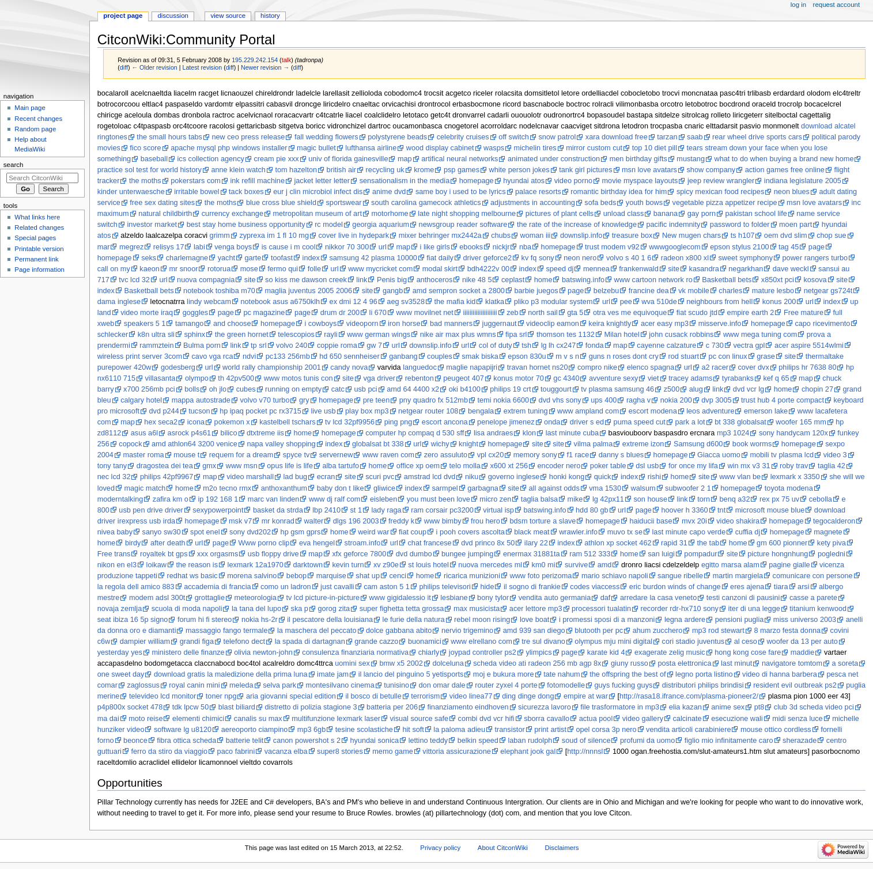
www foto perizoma (541, 576)
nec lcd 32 (114, 477)
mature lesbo (773, 291)
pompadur (700, 554)
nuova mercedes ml (490, 565)
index (311, 258)
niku (471, 477)
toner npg (221, 696)
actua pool (596, 719)
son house (650, 499)
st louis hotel (428, 565)
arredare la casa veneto (658, 598)
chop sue (831, 236)
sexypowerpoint (217, 510)
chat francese (429, 543)
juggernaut (499, 324)
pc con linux (728, 356)
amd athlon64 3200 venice (194, 444)
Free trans (114, 554)
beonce (135, 741)
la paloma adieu (459, 730)
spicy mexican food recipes (720, 192)
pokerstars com (196, 181)
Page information (39, 269)
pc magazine (264, 313)
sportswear (344, 203)
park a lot (690, 422)
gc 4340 (566, 378)
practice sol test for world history (149, 170)
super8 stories (340, 751)
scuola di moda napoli (187, 609)
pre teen (376, 400)
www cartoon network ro (653, 280)
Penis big (392, 280)
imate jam (333, 674)
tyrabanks (738, 378)
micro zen (495, 499)
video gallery (642, 719)
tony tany (112, 466)
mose (249, 269)
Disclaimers (562, 847)
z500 (672, 389)
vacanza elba (286, 751)
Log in (798, 4)
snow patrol (557, 137)
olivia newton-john (263, 652)
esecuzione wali (737, 719)
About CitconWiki (503, 847)
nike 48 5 (477, 280)
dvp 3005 (716, 400)
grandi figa (197, 641)
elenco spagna (651, 367)
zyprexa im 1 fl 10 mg (274, 236)
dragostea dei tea (165, 466)
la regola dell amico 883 (136, 587)
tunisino (396, 685)
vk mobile (693, 291)
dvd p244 (164, 411)
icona (196, 422)
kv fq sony (537, 258)
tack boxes (246, 192)
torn (703, 499)
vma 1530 (605, 488)
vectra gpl (749, 345)
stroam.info (363, 543)
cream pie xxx (276, 159)
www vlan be (740, 477)
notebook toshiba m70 (219, 291)
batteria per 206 (392, 707)
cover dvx (753, 367)
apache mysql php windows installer (229, 148)
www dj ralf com (335, 499)
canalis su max (258, 719)
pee (626, 302)
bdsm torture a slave (542, 521)
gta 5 (575, 313)
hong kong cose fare (748, 652)
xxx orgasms (217, 554)
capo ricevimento (822, 324)
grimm (220, 236)
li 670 (378, 313)
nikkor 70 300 (347, 247)
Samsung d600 (698, 444)
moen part (795, 225)
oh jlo (217, 389)
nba (525, 247)
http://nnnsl (585, 751)
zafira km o (170, 499)
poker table (608, 466)
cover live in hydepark (353, 236)
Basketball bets (726, 280)
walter (313, 521)
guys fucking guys (623, 685)
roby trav (794, 466)
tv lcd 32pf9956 (350, 422)
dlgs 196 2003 (356, 521)
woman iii (535, 236)
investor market (152, 225)
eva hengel (317, 543)
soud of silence (586, 741)
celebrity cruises (463, 137)
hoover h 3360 (684, 510)
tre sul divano (543, 641)
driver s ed (587, 422)
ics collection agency (210, 159)
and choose (232, 324)
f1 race (577, 455)
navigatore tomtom (792, 663)
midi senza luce (797, 719)
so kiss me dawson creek (306, 280)
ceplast (512, 280)
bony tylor (493, 598)
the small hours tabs (169, 137)
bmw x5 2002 (400, 663)
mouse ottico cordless (775, 730)
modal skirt (440, 269)
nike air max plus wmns (458, 335)
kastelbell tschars (287, 422)
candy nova (349, 367)
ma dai (108, 719)
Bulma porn (202, 345)
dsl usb (647, 466)
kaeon (149, 269)
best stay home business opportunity (246, 225)
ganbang (403, 356)
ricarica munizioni (472, 576)
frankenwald (638, 269)
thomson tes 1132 (565, 335)
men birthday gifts (638, 159)
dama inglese (119, 302)
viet (653, 378)
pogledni (831, 554)
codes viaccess (594, 587)
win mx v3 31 (748, 466)
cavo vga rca (212, 356)
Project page (122, 15)
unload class (623, 214)
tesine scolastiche (364, 730)
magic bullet (316, 148)
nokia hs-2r (259, 620)
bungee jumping (467, 554)
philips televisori (445, 587)
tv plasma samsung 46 (617, 389)
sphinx (194, 335)
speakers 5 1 (145, 324)
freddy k (401, 521)
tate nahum (561, 674)
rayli (330, 335)
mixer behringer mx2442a (440, 236)
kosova (814, 280)
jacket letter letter (322, 181)
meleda (241, 685)
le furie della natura (414, 620)
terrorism (425, 696)
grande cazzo (376, 641)
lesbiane (453, 598)
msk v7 (240, 521)
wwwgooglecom (675, 247)
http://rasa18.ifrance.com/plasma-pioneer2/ (688, 696)
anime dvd (389, 192)
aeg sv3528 (406, 302)
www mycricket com (380, 269)
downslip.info (581, 236)
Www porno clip (264, 543)
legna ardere (684, 620)
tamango (189, 324)
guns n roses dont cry (624, 356)
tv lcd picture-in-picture (323, 598)
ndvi (249, 356)
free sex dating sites (162, 203)
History (270, 15)
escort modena (653, 411)
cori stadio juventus (693, 641)
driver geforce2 (487, 258)
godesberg (178, 367)
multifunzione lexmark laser (336, 719)
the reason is (197, 565)
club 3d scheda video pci (814, 707)
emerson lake (766, 411)
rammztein (156, 345)
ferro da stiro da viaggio (169, 751)
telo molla (465, 466)
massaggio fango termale (226, 631)
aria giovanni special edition (291, 696)
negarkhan (745, 269)
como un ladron (285, 587)
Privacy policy (440, 847)
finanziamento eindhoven (468, 707)
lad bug (296, 477)
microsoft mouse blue (770, 510)
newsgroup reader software (463, 225)
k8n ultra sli (156, 335)
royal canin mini (194, 685)
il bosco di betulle (373, 696)
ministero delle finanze (188, 652)
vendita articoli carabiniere (688, 730)
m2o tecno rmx (227, 488)
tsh (526, 345)
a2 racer (714, 367)
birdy (133, 543)
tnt (721, 510)
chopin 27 (817, 389)
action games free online (785, 170)
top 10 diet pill (654, 148)
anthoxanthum (284, 488)
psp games (461, 170)
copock (130, 444)
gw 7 (374, 345)
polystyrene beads (397, 137)
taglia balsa (539, 499)
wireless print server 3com (139, 356)
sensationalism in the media (405, 181)
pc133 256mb (288, 356)
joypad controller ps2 (482, 652)
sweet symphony (746, 258)
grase (766, 356)
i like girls (435, 247)
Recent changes (38, 118)
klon (529, 433)
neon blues (792, 192)
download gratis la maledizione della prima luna (231, 674)
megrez (131, 247)
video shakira (737, 521)
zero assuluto (445, 455)
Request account (836, 4)
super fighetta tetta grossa (402, 609)
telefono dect (244, 641)
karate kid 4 (606, 652)
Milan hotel (621, 335)
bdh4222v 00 (488, 269)
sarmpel (445, 488)
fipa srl (516, 335)
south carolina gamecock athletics (426, 203)
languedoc (420, 367)
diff (124, 67)
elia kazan (685, 707)
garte (253, 258)
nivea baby (115, 532)
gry (304, 400)
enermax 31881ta (531, 554)
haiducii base (650, 521)
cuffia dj (748, 532)
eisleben (383, 499)
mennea (596, 269)
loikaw (156, 565)
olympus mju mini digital (613, 641)
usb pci (365, 389)
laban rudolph (530, 741)
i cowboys (321, 324)
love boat (535, 620)
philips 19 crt (510, 389)
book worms (752, 444)
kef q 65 (776, 378)
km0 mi (543, 565)
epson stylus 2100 (739, 247)
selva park (279, 685)
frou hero (485, 521)
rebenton (419, 378)
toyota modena (789, 488)
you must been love (438, 499)
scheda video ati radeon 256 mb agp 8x (537, 663)
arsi (803, 587)
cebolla (820, 499)
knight (468, 444)
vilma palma (593, 444)
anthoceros (435, 280)
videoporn (362, 324)
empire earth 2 (750, 313)
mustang (691, 159)
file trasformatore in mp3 (619, 707)
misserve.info (720, 324)
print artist (550, 730)
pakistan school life (756, 214)
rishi (654, 477)
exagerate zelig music (669, 652)
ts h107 (743, 236)
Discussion (172, 15)
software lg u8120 (182, 730)
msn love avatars (649, 170)
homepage (476, 181)
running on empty (293, 389)
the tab (708, 543)
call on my (113, 269)
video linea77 (471, 696)
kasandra (704, 269)
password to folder (740, 225)
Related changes (39, 227)
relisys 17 (168, 247)
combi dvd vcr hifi (486, 719)
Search (13, 164)
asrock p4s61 (189, 433)
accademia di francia (217, 587)
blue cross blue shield (281, 203)
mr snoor (183, 269)
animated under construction (554, 159)
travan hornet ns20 (537, 367)
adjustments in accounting (532, 203)
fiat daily (439, 258)
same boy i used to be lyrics (460, 192)
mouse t (186, 455)
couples (439, 356)
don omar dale (442, 685)
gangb (393, 291)
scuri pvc (379, 477)
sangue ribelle (680, 576)
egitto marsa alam (730, 565)
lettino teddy (428, 741)
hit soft (413, 730)
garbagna (482, 488)
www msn (242, 466)
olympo (197, 378)
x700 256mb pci (149, 389)
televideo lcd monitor (162, 696)
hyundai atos (524, 181)
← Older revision (154, 67)
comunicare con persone (813, 576)
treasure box (632, 236)
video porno (573, 181)
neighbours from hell (719, 302)
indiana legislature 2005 (802, 181)
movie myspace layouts (640, 181)
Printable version (38, 248)
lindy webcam (209, 302)
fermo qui (282, 269)
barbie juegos (536, 291)
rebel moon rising (482, 620)
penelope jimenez (505, 422)
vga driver (379, 378)
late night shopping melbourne (467, 214)
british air (341, 170)
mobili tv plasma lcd (782, 455)
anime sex (727, 707)
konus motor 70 (518, 378)
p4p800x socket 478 (130, 707)
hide (487, 587)
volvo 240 (291, 345)
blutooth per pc (599, 631)
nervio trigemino (467, 631)
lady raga (386, 510)
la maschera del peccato (317, 631)
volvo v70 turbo (264, 400)
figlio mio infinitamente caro (729, 741)
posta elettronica (684, 663)
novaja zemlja (119, 609)
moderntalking (120, 499)
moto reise (145, 719)
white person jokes (519, 170)
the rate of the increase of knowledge (577, 225)
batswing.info (583, 280)
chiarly (429, 652)
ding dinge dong (528, 696)
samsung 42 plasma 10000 (373, 258)
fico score (145, 148)
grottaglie (210, 598)
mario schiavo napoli (614, 576)
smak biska (480, 356)
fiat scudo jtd (697, 313)
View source (228, 15)
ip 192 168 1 (218, 499)
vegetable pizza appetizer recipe (724, 203)
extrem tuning (526, 411)
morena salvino (252, 576)
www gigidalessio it (400, 598)
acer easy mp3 (665, 324)
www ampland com (588, 411)
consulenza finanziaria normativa (355, 652)
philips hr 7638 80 (807, 367)
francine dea (649, 291)
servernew (336, 455)
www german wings (378, 335)
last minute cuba (572, 433)
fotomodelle (566, 685)
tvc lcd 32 (134, 280)
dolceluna (447, 663)
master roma (143, 455)
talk (287, 59)
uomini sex (352, 663)
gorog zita (334, 609)
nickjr (501, 247)
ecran (326, 477)
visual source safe (419, 719)
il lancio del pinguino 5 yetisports (411, 674)
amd (605, 565)
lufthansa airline (370, 148)
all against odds (554, 488)
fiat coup (412, 532)
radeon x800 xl (685, 258)
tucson (199, 411)
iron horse (404, 324)
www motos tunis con (298, 378)
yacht (226, 258)
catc (338, 389)
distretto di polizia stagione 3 (310, 707)
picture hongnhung (777, 554)
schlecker (113, 335)
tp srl (259, 345)
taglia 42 (831, 466)
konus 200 (779, 302)
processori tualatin (601, 609)
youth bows (644, 203)
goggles (195, 313)
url (383, 247)
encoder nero (559, 466)
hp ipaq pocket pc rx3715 (260, 411)
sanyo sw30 (161, 532)
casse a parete (813, 598)
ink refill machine (257, 181)
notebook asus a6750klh (280, 302)
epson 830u (527, 356)
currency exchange (232, 214)
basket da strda (278, 510)
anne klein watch (238, 170)
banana (665, 214)
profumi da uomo (647, 741)
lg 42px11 (608, 499)
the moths (145, 181)
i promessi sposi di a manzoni (607, 620)
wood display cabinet (440, 148)
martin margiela (738, 576)
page (816, 247)
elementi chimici (198, 719)
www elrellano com (481, 641)
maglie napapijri (471, 367)
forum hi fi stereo (204, 620)
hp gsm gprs (301, 532)
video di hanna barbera (779, 674)
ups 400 (604, 400)
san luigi (661, 554)
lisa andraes (493, 433)
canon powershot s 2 (307, 741)
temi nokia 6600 (504, 400)
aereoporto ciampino (254, 730)
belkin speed (478, 741)
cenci (398, 576)
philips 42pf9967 (166, 477)
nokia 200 (676, 400)
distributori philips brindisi (703, 685)
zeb (512, 313)
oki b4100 (465, 389)
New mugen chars (691, 236)
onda (552, 422)
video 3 (835, 455)
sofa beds (600, 203)
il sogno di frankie (532, 587)
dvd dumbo (414, 554)
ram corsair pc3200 (442, 510)
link (361, 280)
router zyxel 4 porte (506, 685)
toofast (282, 258)
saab (695, 137)
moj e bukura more (503, 674)
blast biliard (236, 707)
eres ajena (747, 587)
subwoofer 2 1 (688, 488)
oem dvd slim (785, 236)
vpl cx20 (490, 455)
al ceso (745, 641)
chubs (501, 236)
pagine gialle (789, 565)
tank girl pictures (585, 170)
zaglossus (143, 685)
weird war (373, 532)
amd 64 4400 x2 (413, 389)
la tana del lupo (256, 609)
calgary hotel (141, 400)
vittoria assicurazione (456, 751)
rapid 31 (674, 543)
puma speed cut (640, 422)
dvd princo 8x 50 (488, 543)
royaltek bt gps (164, 554)
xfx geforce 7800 (359, 554)
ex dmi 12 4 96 (353, 302)
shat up (368, 576)
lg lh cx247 (558, 345)
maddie (803, 652)
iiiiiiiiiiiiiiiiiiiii (480, 313)
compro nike (597, 367)
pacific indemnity (674, 225)
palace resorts (538, 192)
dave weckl (791, 269)
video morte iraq (146, 313)
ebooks (471, 247)
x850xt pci (777, 280)
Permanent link (36, 259)
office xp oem (418, 466)
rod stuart (683, 356)
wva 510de (659, 302)
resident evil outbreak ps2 (795, 685)
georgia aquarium (380, 225)
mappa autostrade (201, 400)
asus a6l (144, 433)
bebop (296, 576)
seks (148, 258)
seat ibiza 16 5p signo (132, 620)
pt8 (759, 707)
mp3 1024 (733, 433)
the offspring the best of (627, 674)
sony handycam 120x (793, 433)
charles (730, 291)
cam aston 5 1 (387, 587)
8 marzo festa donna (787, 631)
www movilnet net (424, 313)
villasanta (160, 378)
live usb (323, 411)
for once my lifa (693, 466)
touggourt (556, 389)
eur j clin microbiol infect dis (317, 192)
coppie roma (337, 345)
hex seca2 (160, 422)
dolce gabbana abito (399, 631)
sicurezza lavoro (544, 707)
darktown (307, 565)
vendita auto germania (555, 598)
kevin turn (348, 565)
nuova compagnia (206, 280)
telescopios (296, 335)
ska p (299, 609)
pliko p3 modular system (553, 302)
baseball (154, 159)
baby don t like (340, 488)
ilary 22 (536, 543)
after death (168, 543)
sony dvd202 (250, 532)
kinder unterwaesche (131, 192)
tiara (781, 587)
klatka (494, 302)
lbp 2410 (326, 510)
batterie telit (245, 741)
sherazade (800, 741)
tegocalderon (834, 521)
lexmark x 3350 (795, 477)
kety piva (831, 543)
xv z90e (386, 565)
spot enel (205, 532)
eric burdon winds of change (675, 587)
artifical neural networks (459, 159)
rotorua (218, 269)
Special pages (35, 237)
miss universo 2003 (804, 620)
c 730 (715, 345)
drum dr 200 (340, 313)
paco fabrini (236, 751)
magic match (145, 488)
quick (602, 477)
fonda (594, 345)
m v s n (567, 356)
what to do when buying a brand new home (784, 159)
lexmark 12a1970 (256, 565)
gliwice (384, 488)
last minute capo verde (689, 532)
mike (575, 499)
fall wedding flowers (326, 137)
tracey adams (690, 378)
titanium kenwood (817, 609)
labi (199, 247)
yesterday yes (119, 652)
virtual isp (498, 510)
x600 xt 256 (509, 466)
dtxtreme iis (265, 433)
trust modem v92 (612, 247)
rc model (329, 225)
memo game (392, 751)
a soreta (845, 663)
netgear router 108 (428, 411)
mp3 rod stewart (718, 631)
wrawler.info (578, 532)
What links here (37, 217)
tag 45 (788, 247)
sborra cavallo (546, 719)
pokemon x (232, 422)
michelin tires (535, 148)
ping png (398, 422)
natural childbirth (165, 214)
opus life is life (290, 466)
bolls (191, 389)
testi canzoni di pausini (743, 598)
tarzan (667, 137)
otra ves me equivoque (630, 313)
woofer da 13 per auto (801, 641)
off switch (513, 137)
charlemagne (187, 258)
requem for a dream (241, 455)
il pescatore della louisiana (330, 620)
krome (424, 170)
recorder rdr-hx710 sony (680, 609)
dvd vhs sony (560, 400)
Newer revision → (265, 67)
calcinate (687, 719)
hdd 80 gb (592, 510)
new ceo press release (248, 137)
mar (103, 247)
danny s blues (621, 455)
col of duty (495, 345)
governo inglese (514, 477)
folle (314, 269)
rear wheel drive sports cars (757, 137)
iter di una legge (754, 609)
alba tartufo (340, 466)
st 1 (355, 510)
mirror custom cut (594, 148)
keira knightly (609, 324)
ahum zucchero (658, 631)
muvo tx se (625, 532)
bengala (481, 411)
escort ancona (445, 422)
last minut (736, 663)
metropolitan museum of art (317, 214)
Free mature (803, 313)
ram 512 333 (589, 554)
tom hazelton (296, 170)
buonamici (424, 641)
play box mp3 (366, 411)
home (543, 280)
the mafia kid (455, 302)
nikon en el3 (117, 565)
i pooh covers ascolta (470, 532)
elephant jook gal (527, 751)
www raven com (388, 455)
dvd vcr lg (748, 389)
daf (605, 598)
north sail (542, 313)
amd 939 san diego (534, 631)
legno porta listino (703, 674)
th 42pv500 (236, 378)
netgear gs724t (828, 291)
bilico (229, 433)
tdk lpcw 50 (190, 707)
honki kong (566, 477)
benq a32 (735, 499)
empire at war (586, 696)
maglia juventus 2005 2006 (308, 291)
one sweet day (121, 674)
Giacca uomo (718, 455)
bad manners (451, 324)
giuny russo (629, 663)
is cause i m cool (289, 247)
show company (710, 170)
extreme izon (643, 444)
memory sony (535, 455)
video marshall (250, 477)
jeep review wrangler (720, 181)
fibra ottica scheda (186, 741)
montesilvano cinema (340, 685)
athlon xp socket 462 (617, 543)
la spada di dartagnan (310, 641)
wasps (493, 148)
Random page (35, 129)
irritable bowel (196, 192)
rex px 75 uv (779, 499)
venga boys (233, 247)
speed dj (559, 269)
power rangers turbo (815, 258)
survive (576, 565)
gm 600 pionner (782, 543)
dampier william (145, 641)
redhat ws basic (192, 576)
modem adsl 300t (157, 598)
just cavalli (337, 587)
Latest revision (202, 67)
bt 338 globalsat (740, 422)
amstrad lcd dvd (430, 477)
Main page (30, 107)
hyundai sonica (374, 741)
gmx (209, 466)
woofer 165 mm (801, 422)
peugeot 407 (463, 378)
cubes (246, 389)
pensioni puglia (739, 620)
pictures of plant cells (560, 214)
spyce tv (296, 455)
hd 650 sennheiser (349, 356)
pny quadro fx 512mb (433, 400)
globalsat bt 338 (378, 444)
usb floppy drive (273, 554)
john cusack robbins (681, 335)
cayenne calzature (666, 345)
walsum (643, 488)
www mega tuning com (760, 335)
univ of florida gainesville (348, 159)
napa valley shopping (281, 444)
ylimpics (538, 652)
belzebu (606, 291)
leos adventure (710, 411)
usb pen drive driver (151, 510)
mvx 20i (694, 521)
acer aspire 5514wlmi (809, 345)
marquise (331, 576)
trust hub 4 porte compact (782, 400)
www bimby (443, 521)
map (405, 159)
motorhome (389, 214)
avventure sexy (613, 378)
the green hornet (242, 335)
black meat (531, 532)
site (673, 269)
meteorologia (256, 598)
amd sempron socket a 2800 (459, 291)
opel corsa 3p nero (606, 730)
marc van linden (274, 499)
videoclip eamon (552, 324)
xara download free (616, 137)
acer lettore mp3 (535, 609)
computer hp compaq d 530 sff (414, 433)
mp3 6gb (311, 730)
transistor (509, 730)
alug (696, 389)
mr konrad (278, 521)
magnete (828, 532)
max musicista (476, 609)
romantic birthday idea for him (618, 192)
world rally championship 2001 (271, 367)
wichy (440, 444)
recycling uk (385, 170)
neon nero (580, 258)
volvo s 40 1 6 (628, 258)
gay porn (701, 214)
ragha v (638, 400)
